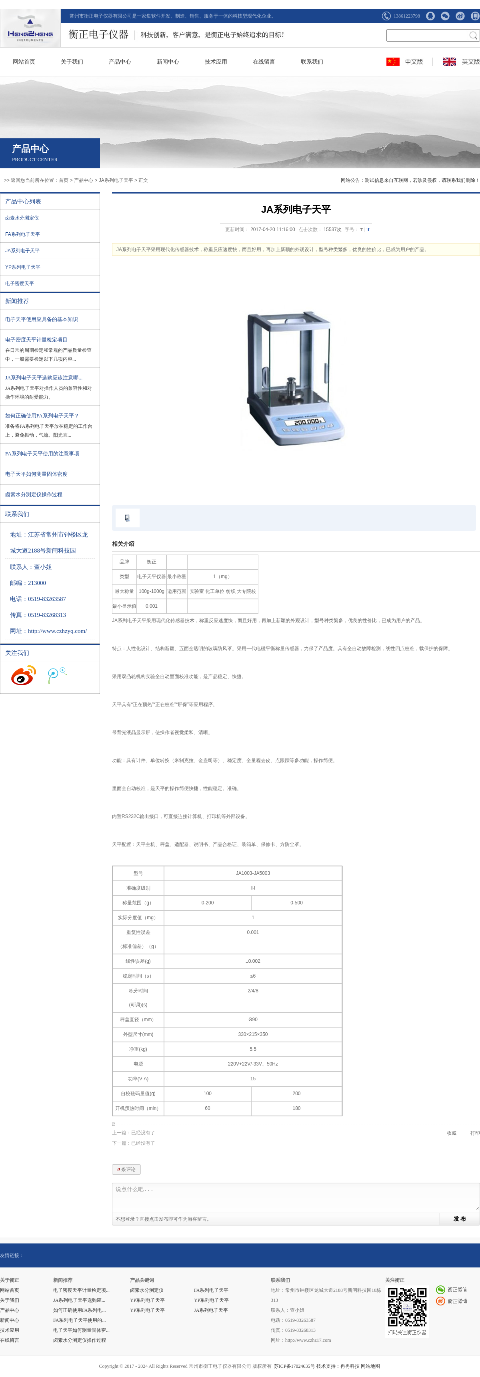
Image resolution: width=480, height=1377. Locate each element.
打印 (475, 1133)
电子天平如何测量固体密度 (36, 474)
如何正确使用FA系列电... (79, 1310)
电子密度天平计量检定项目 (36, 340)
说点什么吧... (298, 1198)
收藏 (451, 1133)
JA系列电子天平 (116, 180)
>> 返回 (12, 180)
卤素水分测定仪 (22, 218)
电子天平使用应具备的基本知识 (41, 319)
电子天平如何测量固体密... (81, 1330)
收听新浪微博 (23, 675)
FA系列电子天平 (22, 234)
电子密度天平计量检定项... (81, 1290)
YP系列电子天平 (22, 267)
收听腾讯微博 (57, 675)
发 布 (460, 1218)
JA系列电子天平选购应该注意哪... (43, 378)
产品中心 (120, 62)
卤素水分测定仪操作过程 (33, 494)
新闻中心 (168, 62)
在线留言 (264, 62)
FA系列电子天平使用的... (79, 1320)
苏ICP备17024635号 (294, 1366)
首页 (63, 180)
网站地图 (370, 1366)
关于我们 (72, 62)
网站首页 (24, 62)
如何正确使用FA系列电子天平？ (42, 416)
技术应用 (216, 62)
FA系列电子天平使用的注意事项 (42, 454)
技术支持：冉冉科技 (338, 1366)
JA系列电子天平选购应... (79, 1300)
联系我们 (312, 62)
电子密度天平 (19, 283)
